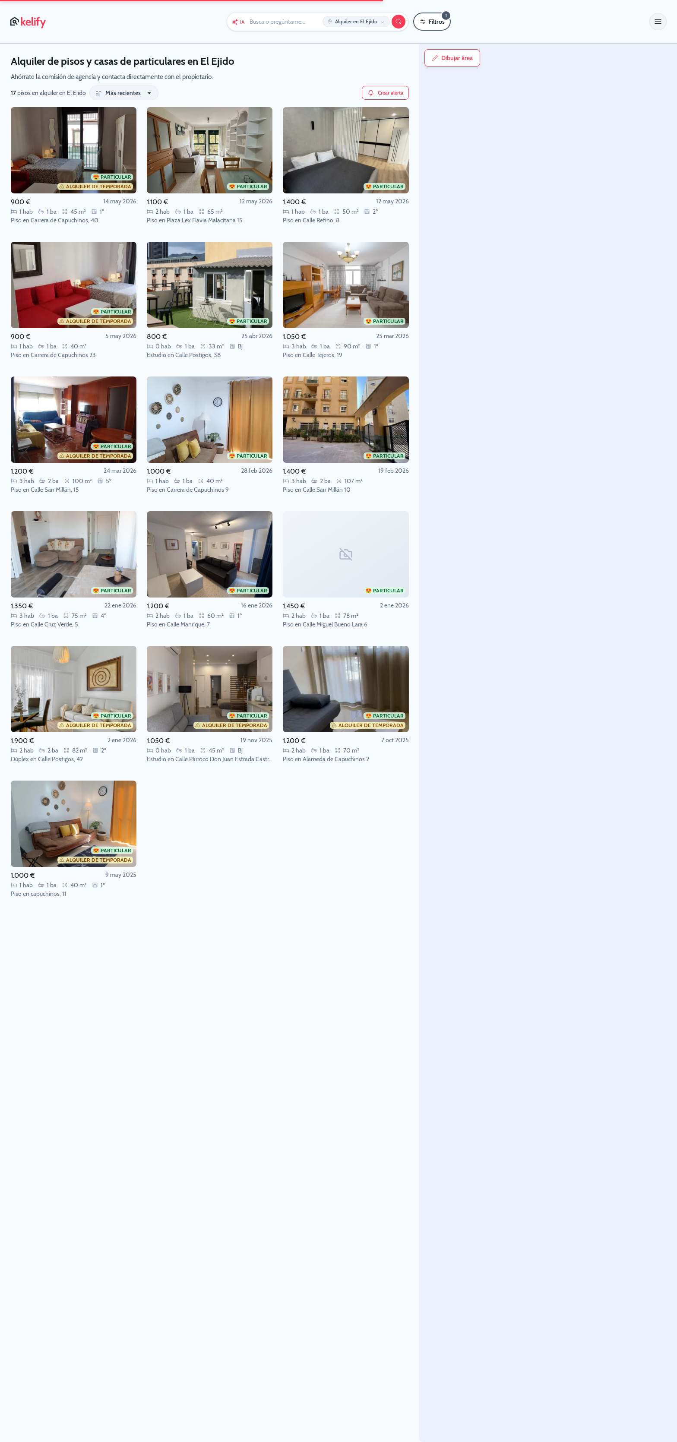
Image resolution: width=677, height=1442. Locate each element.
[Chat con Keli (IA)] (238, 21)
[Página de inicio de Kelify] (28, 21)
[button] (658, 21)
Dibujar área (439, 58)
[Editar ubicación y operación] (356, 21)
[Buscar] (398, 21)
